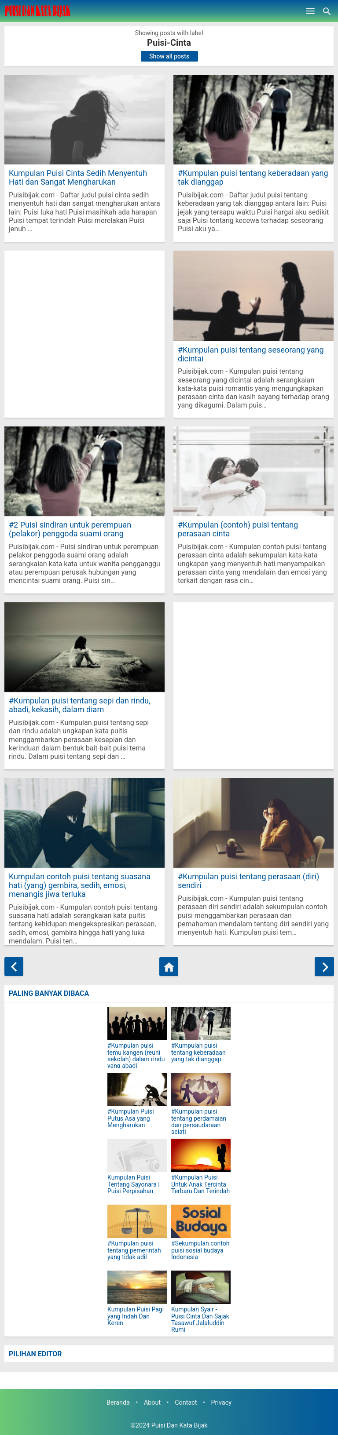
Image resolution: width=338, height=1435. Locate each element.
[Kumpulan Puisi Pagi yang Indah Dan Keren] (137, 1287)
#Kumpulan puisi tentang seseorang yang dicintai (250, 354)
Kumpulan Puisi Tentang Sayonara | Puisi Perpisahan (133, 1184)
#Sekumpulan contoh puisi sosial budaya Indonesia (200, 1250)
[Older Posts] (324, 966)
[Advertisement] (84, 334)
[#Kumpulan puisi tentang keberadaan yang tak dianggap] (201, 1023)
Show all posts (169, 56)
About (152, 1402)
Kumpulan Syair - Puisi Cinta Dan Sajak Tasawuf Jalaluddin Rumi (200, 1319)
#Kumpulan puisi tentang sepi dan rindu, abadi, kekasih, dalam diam (79, 705)
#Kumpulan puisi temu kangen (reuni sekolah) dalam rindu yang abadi (136, 1055)
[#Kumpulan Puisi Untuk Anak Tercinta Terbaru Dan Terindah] (201, 1155)
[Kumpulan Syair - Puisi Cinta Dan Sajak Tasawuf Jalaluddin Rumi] (201, 1287)
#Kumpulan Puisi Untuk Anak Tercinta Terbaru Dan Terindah (200, 1184)
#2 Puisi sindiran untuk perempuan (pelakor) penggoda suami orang (70, 529)
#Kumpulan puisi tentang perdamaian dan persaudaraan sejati (198, 1121)
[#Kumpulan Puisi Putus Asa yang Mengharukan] (137, 1089)
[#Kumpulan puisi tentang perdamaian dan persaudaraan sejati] (201, 1089)
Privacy (221, 1402)
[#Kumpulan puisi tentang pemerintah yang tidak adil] (137, 1221)
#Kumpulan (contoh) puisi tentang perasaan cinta (238, 529)
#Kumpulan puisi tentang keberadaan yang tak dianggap (253, 177)
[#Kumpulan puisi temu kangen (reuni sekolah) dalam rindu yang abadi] (137, 1023)
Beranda (118, 1402)
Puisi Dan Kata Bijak (179, 1425)
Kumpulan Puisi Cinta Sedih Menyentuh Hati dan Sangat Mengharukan (78, 177)
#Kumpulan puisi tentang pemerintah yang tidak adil (134, 1250)
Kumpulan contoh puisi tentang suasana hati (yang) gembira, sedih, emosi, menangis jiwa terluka (79, 885)
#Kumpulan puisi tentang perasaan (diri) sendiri (248, 881)
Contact (186, 1402)
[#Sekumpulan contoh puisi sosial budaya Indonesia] (201, 1221)
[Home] (168, 966)
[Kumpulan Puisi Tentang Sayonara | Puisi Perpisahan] (137, 1155)
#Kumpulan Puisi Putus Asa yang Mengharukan (130, 1118)
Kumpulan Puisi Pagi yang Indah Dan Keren (135, 1316)
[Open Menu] (310, 11)
